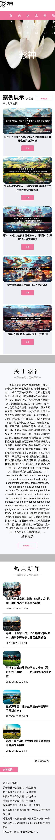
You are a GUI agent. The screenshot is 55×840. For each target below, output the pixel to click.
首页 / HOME (10, 783)
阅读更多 (44, 99)
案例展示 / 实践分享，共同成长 (19, 801)
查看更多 (27, 536)
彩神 (6, 4)
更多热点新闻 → (43, 760)
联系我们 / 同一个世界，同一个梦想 (21, 805)
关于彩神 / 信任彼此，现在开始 (19, 787)
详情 (27, 148)
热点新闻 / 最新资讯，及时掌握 (19, 792)
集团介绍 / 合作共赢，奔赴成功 (19, 796)
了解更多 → (27, 545)
